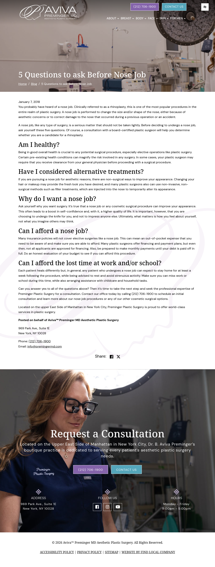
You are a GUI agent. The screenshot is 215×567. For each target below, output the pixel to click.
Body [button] (141, 18)
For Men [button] (177, 18)
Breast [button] (127, 18)
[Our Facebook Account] (97, 507)
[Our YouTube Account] (118, 507)
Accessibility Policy (57, 552)
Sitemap (111, 552)
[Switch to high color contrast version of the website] (205, 7)
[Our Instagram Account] (107, 507)
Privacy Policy (89, 552)
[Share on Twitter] (118, 357)
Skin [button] (163, 18)
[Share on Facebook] (111, 357)
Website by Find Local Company (148, 552)
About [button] (113, 18)
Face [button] (153, 18)
